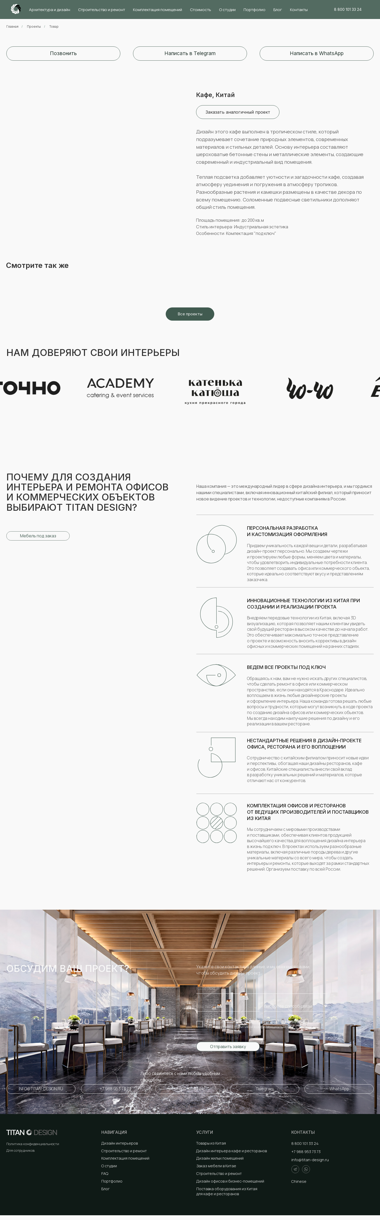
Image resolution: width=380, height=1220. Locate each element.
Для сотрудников (20, 1150)
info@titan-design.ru (310, 1159)
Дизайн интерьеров (119, 1143)
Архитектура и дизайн (49, 9)
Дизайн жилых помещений (220, 1158)
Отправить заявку (228, 1046)
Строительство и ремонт (101, 9)
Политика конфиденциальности (32, 1143)
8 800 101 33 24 (305, 1143)
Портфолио (254, 9)
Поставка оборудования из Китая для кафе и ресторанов (226, 1191)
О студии (227, 9)
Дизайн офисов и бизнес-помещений (230, 1181)
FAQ (104, 1173)
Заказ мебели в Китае (216, 1165)
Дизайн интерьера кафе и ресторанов (231, 1150)
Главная (12, 26)
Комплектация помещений (157, 9)
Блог (277, 9)
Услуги (204, 1132)
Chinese (298, 1181)
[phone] (227, 1006)
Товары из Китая (211, 1143)
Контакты (299, 9)
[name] (261, 989)
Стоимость (200, 9)
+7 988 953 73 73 (306, 1151)
